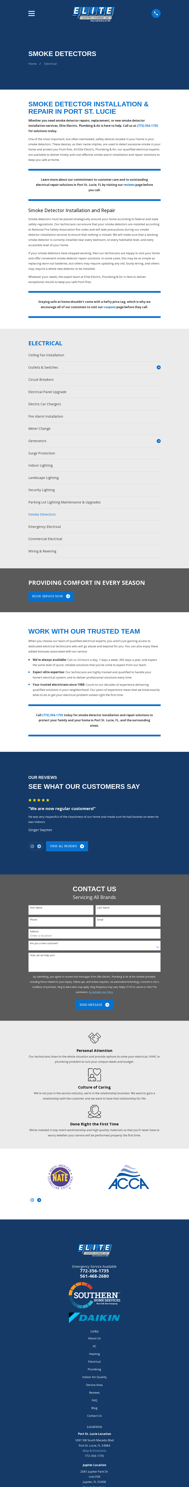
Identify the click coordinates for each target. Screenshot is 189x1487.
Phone (33, 919)
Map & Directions (94, 1451)
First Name (36, 907)
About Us (94, 1338)
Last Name (103, 907)
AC (94, 1346)
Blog (94, 1408)
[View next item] (39, 846)
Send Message (94, 1005)
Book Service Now (51, 596)
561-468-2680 (94, 1276)
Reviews (94, 1393)
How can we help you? (42, 955)
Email (100, 919)
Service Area (94, 1385)
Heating (94, 1354)
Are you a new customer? (44, 943)
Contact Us (94, 1416)
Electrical (94, 1361)
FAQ (94, 1400)
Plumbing (94, 1369)
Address (34, 931)
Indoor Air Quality (94, 1377)
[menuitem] (94, 355)
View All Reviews (67, 846)
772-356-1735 (94, 1271)
